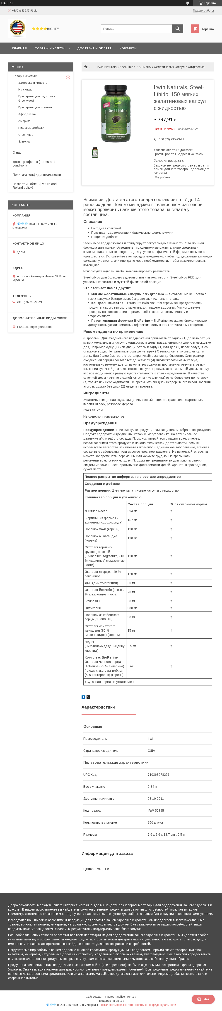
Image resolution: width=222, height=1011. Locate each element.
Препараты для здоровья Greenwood (36, 98)
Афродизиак (27, 114)
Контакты (128, 48)
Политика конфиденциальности (37, 174)
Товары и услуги (50, 48)
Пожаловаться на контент (116, 1004)
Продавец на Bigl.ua (111, 1000)
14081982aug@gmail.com (34, 326)
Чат (203, 999)
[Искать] (177, 28)
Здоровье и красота (32, 82)
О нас (17, 152)
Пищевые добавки (31, 127)
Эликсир (24, 141)
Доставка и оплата (94, 48)
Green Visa (25, 134)
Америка (24, 121)
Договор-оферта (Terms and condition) (34, 163)
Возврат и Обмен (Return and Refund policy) (35, 185)
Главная (19, 48)
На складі (25, 89)
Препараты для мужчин (35, 107)
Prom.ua (130, 996)
